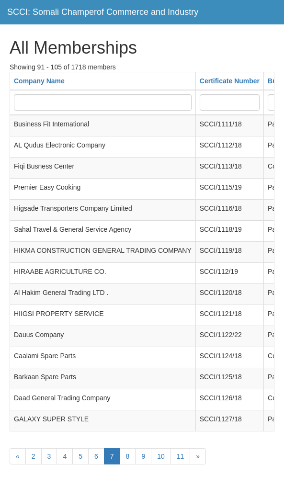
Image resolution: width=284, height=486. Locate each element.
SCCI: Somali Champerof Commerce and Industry (102, 12)
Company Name (39, 81)
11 (180, 456)
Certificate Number (230, 81)
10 (161, 456)
